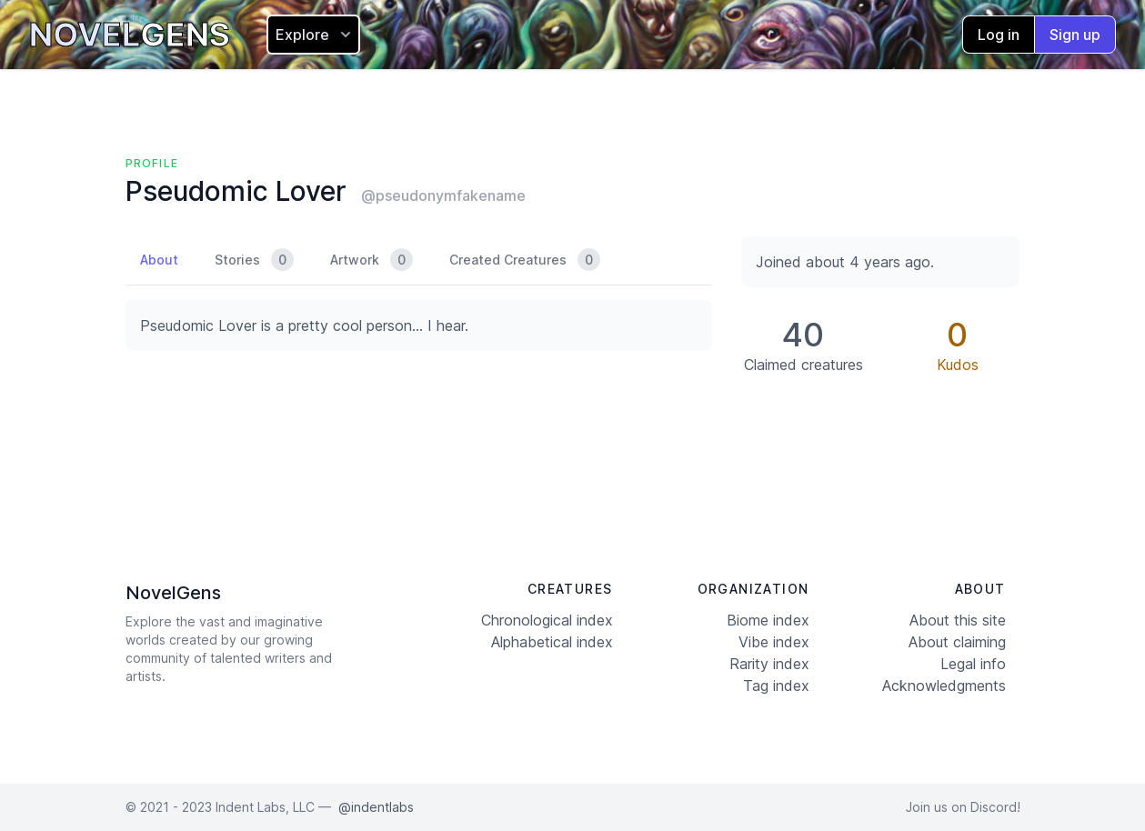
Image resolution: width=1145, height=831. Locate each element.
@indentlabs (376, 807)
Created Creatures (524, 259)
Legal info (973, 664)
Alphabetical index (552, 642)
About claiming (957, 642)
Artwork (371, 259)
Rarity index (769, 664)
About (159, 259)
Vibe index (773, 642)
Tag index (776, 685)
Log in (998, 34)
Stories (254, 259)
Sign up (1075, 34)
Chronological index (547, 620)
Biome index (768, 620)
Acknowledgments (944, 685)
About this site (957, 620)
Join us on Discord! (963, 807)
